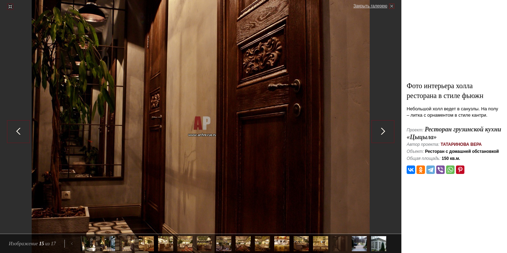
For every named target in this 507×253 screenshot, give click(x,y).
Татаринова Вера (461, 144)
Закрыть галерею (370, 6)
